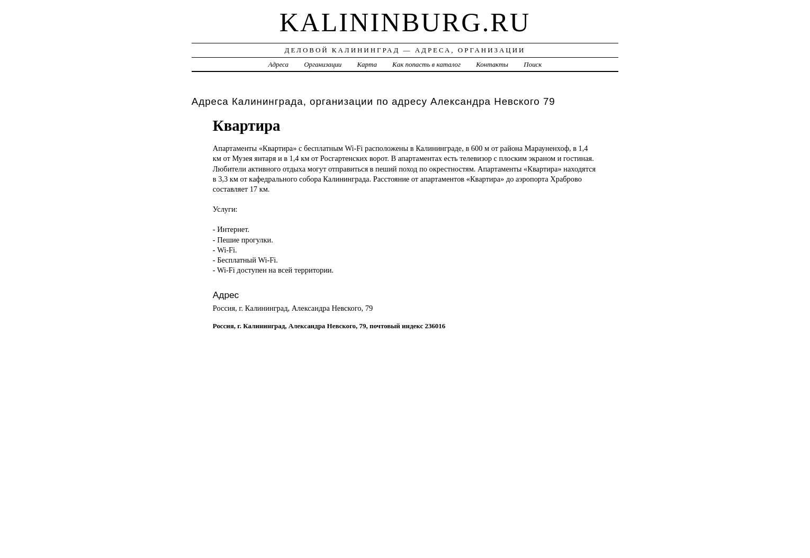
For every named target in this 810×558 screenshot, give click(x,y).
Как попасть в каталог (426, 64)
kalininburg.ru (405, 22)
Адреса (278, 64)
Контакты (492, 64)
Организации (322, 64)
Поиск (533, 64)
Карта (367, 64)
